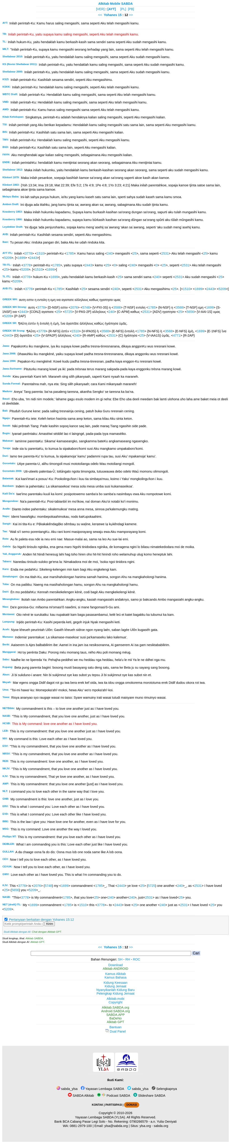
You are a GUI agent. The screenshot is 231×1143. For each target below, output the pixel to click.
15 (120, 15)
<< (100, 15)
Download (115, 965)
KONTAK (97, 1104)
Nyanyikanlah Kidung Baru (115, 990)
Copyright (115, 1002)
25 (134, 253)
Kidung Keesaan (115, 982)
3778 (28, 253)
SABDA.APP (115, 1015)
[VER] (100, 9)
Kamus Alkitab (115, 974)
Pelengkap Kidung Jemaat (115, 993)
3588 (117, 307)
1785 (70, 253)
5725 (68, 312)
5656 (190, 312)
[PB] (131, 9)
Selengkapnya (164, 1089)
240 (109, 253)
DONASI (131, 1104)
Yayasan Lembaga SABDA (102, 1089)
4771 (176, 335)
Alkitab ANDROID (115, 968)
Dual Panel (115, 1031)
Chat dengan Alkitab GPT (46, 931)
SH (120, 959)
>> (131, 15)
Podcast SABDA (113, 1095)
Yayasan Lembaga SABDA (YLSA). (100, 1117)
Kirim (49, 923)
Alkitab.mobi (115, 998)
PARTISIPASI (113, 1104)
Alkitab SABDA (34, 938)
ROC (136, 959)
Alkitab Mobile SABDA (115, 3)
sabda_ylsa (67, 1089)
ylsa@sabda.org (116, 1126)
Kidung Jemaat (115, 986)
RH (127, 959)
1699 (21, 258)
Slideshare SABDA (149, 1095)
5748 (86, 307)
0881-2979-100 (81, 1126)
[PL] (123, 9)
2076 (74, 307)
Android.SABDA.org (115, 1011)
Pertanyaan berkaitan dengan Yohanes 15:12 (41, 919)
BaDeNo (115, 1018)
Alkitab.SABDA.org (115, 1007)
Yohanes (110, 15)
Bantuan (115, 1027)
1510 (40, 253)
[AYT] (111, 9)
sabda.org (161, 1126)
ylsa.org (145, 1126)
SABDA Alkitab (81, 1095)
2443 (33, 258)
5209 (7, 258)
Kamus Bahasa (115, 977)
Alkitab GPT (37, 942)
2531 (165, 253)
